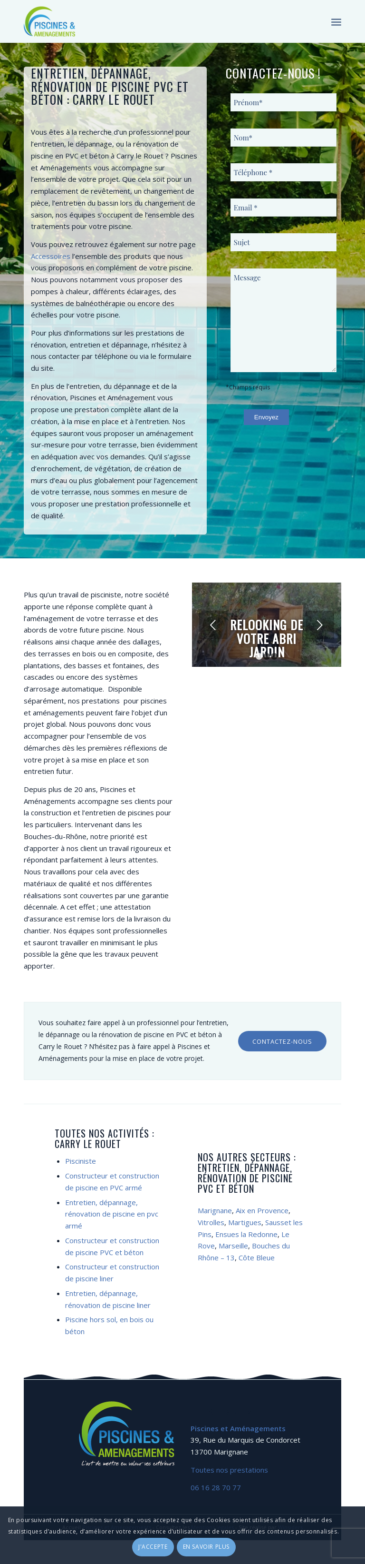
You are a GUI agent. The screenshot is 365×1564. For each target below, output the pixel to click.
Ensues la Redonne (246, 1234)
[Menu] (336, 21)
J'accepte (152, 1547)
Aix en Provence (262, 1210)
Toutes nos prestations (229, 1470)
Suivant (320, 625)
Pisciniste (80, 1161)
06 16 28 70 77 (216, 1487)
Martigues (244, 1222)
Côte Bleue (257, 1257)
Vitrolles (211, 1222)
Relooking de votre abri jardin (266, 638)
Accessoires (50, 256)
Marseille (233, 1245)
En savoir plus (206, 1547)
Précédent (213, 625)
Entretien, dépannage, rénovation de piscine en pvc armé (111, 1214)
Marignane (215, 1210)
